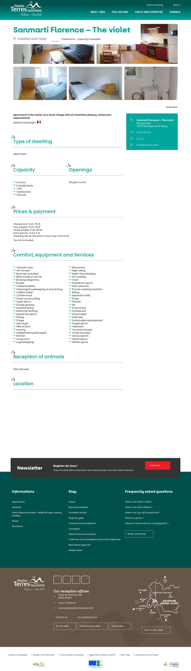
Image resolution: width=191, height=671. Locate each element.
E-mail (140, 138)
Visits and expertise (149, 13)
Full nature (120, 13)
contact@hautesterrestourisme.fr (76, 608)
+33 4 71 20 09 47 (67, 603)
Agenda (175, 13)
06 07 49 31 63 (144, 132)
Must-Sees (98, 13)
